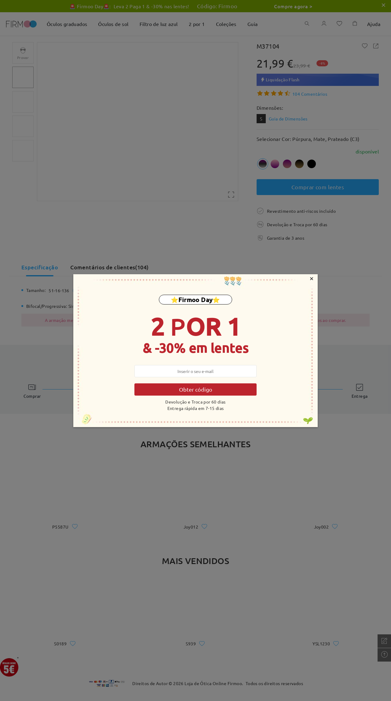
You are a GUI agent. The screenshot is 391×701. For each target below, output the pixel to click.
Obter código (195, 389)
